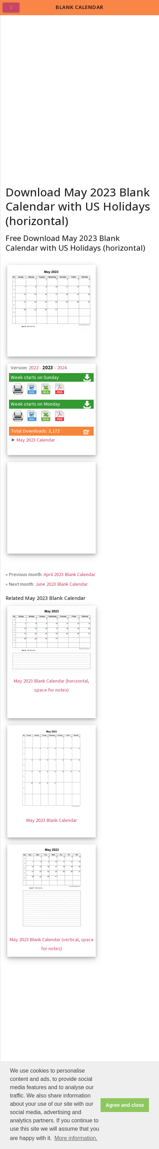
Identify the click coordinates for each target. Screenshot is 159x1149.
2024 (62, 367)
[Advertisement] (79, 98)
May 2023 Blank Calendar (51, 820)
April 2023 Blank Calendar (69, 574)
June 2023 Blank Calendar (61, 584)
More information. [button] (75, 1138)
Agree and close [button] (125, 1105)
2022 (33, 367)
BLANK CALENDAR (79, 6)
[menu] (14, 10)
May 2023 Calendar (35, 440)
